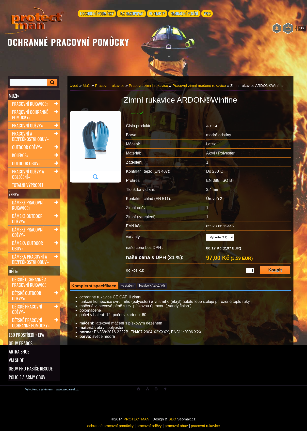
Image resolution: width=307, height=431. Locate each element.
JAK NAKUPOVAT (132, 14)
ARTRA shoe (19, 353)
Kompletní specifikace (93, 285)
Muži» (14, 95)
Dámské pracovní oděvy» (28, 233)
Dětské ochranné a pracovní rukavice (29, 283)
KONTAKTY (158, 14)
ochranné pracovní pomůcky (110, 428)
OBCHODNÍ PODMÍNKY (97, 14)
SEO (172, 421)
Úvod (74, 85)
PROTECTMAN (136, 421)
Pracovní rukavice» (30, 104)
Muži (87, 85)
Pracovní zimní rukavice (148, 85)
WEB (209, 14)
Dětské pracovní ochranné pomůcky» (31, 323)
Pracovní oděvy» (27, 126)
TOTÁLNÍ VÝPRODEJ (27, 185)
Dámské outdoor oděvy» (27, 219)
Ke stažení (127, 285)
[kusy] (250, 270)
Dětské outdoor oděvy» (26, 296)
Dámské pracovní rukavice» (28, 206)
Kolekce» (20, 155)
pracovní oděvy (149, 428)
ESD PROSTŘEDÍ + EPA (26, 335)
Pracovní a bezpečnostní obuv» (30, 136)
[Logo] (33, 19)
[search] (51, 82)
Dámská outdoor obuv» (27, 246)
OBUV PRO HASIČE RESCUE (30, 370)
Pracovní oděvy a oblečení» (28, 174)
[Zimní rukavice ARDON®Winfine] (95, 147)
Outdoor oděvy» (27, 147)
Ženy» (14, 194)
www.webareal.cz (67, 391)
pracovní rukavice (205, 428)
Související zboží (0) (151, 285)
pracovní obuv (176, 428)
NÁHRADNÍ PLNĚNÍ (186, 14)
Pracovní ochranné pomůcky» (30, 115)
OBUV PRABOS (20, 344)
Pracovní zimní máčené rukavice (199, 85)
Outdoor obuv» (26, 163)
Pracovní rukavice (109, 85)
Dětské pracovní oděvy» (27, 310)
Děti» (13, 272)
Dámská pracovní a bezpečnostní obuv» (30, 260)
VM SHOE (16, 361)
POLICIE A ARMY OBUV (27, 378)
